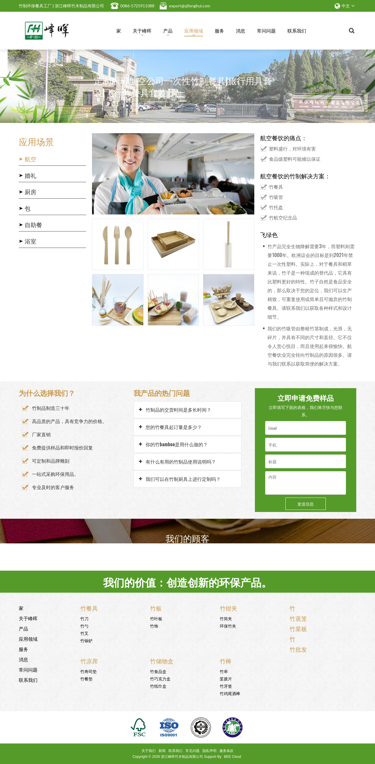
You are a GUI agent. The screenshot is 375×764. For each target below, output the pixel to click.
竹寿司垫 (88, 671)
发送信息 (305, 504)
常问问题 (266, 30)
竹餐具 (89, 608)
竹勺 (84, 626)
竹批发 (298, 649)
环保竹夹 (228, 626)
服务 (219, 30)
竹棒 (225, 660)
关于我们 (149, 751)
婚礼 (30, 175)
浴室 (30, 240)
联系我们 (296, 30)
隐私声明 (209, 751)
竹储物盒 (161, 660)
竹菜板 (298, 628)
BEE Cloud (232, 757)
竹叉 (84, 633)
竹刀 (84, 618)
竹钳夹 (228, 608)
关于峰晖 (142, 31)
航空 (30, 158)
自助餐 (33, 224)
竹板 (156, 608)
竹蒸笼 (298, 618)
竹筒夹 (226, 618)
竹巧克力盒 (160, 678)
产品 (168, 31)
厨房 (30, 191)
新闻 (162, 751)
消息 (240, 30)
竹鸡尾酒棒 (230, 693)
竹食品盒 (158, 671)
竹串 (224, 671)
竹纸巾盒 (158, 686)
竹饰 (154, 626)
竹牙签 (226, 686)
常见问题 (192, 751)
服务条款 (226, 751)
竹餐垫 (86, 678)
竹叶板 (156, 618)
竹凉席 (89, 660)
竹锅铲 (86, 640)
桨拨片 (226, 678)
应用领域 (193, 31)
